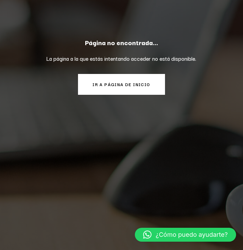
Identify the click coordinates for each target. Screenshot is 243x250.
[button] (185, 235)
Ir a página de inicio (121, 84)
